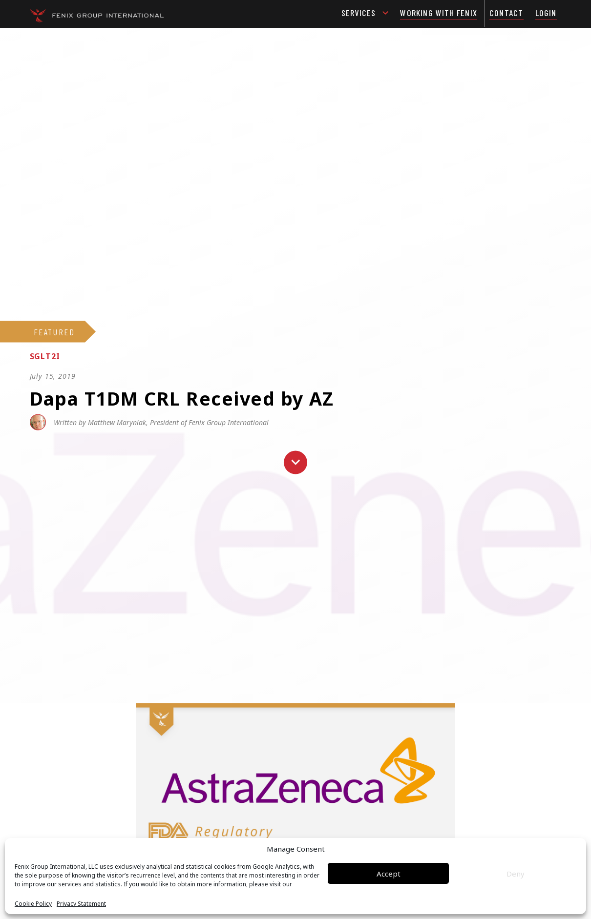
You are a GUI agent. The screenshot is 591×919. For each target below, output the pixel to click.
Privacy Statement (81, 904)
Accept (389, 873)
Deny (516, 873)
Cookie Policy (33, 904)
